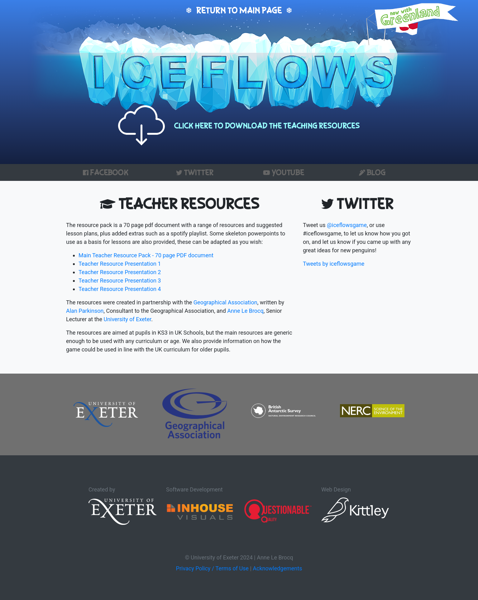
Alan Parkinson (84, 310)
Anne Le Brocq (245, 310)
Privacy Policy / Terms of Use (212, 568)
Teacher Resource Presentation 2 (120, 272)
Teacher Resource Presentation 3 (120, 280)
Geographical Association (225, 302)
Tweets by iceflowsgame (333, 263)
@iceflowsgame (347, 225)
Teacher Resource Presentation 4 (120, 289)
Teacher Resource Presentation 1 (120, 263)
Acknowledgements (277, 568)
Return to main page (239, 10)
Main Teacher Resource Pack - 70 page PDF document (146, 255)
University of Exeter (127, 319)
